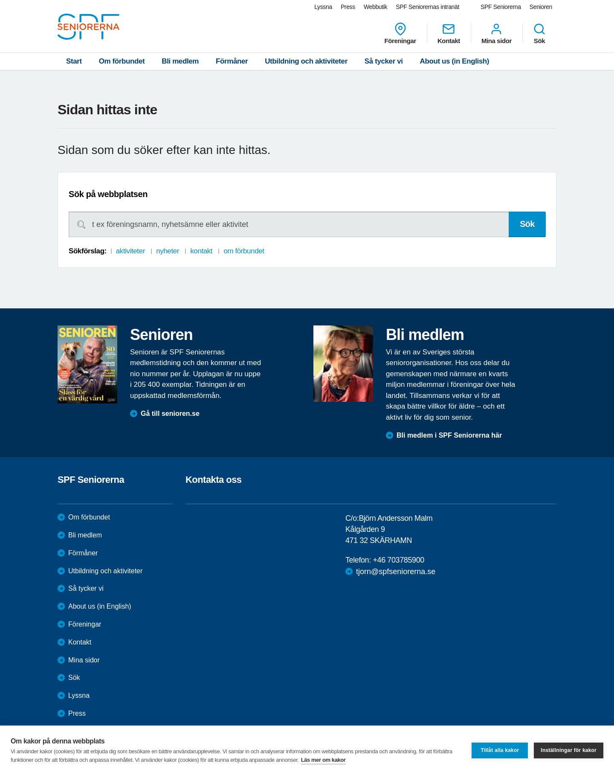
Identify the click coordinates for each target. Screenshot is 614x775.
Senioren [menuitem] (541, 6)
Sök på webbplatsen (108, 194)
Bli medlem (180, 61)
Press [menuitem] (348, 6)
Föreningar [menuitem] (400, 33)
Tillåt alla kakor (500, 750)
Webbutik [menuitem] (375, 6)
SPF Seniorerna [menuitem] (501, 6)
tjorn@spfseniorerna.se (395, 571)
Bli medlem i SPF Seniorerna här (449, 435)
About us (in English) (454, 61)
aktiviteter (130, 251)
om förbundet (243, 251)
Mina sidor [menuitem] (496, 33)
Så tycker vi (384, 61)
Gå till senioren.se (170, 413)
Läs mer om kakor (323, 760)
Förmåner (232, 61)
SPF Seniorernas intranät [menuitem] (427, 6)
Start (74, 61)
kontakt (201, 251)
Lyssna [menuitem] (323, 6)
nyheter (167, 251)
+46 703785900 (398, 560)
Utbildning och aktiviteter (306, 61)
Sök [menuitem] (539, 33)
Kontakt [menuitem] (448, 33)
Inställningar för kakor (569, 750)
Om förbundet (122, 61)
